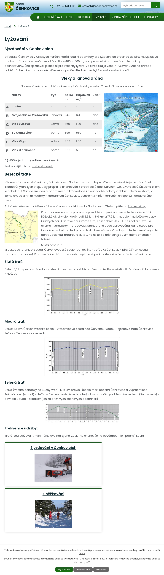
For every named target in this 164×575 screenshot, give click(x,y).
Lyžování (101, 17)
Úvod (38, 17)
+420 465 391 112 (64, 537)
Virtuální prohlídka (126, 17)
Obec (69, 17)
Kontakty (151, 17)
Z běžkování (83, 447)
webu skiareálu (42, 166)
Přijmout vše (62, 569)
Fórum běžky (137, 206)
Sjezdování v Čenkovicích (30, 449)
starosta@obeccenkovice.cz (71, 541)
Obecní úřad (53, 17)
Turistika (84, 17)
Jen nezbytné (83, 569)
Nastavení (103, 569)
